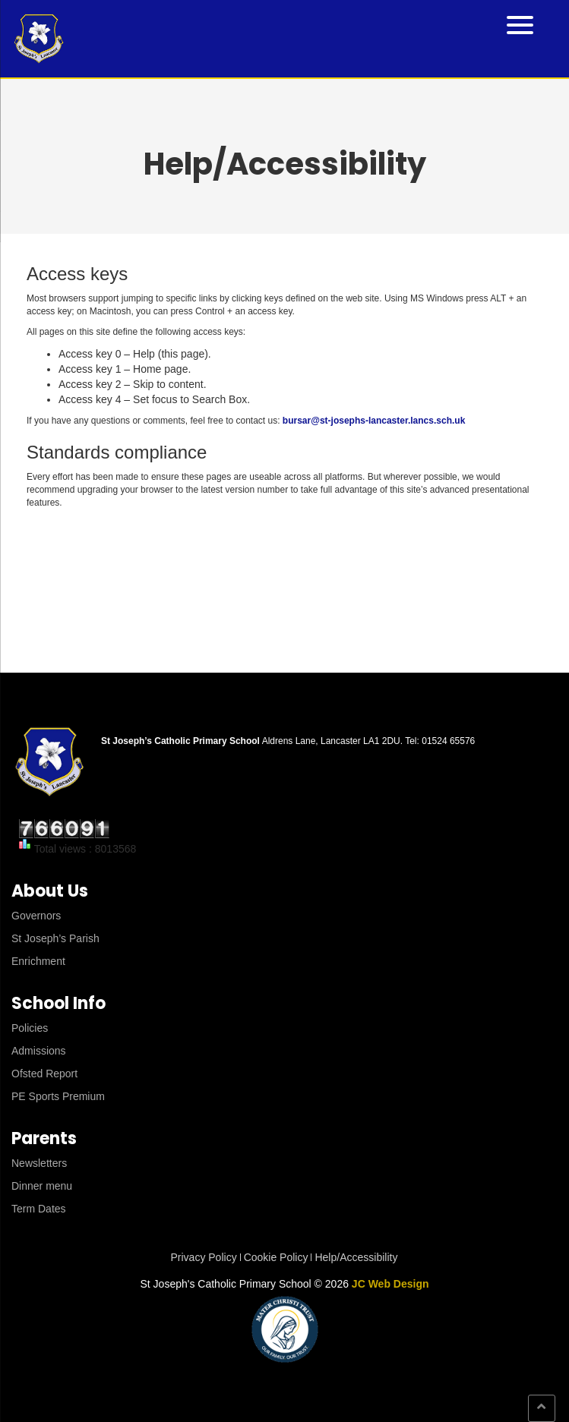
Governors (36, 916)
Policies (29, 1028)
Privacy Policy (204, 1257)
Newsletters (39, 1163)
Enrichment (38, 961)
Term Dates (38, 1209)
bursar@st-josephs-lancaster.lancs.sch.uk (374, 420)
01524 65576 (448, 741)
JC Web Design (390, 1284)
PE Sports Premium (58, 1096)
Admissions (38, 1051)
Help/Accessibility (356, 1257)
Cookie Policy (276, 1257)
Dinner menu (41, 1186)
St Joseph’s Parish (55, 938)
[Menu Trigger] (520, 24)
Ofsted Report (44, 1073)
